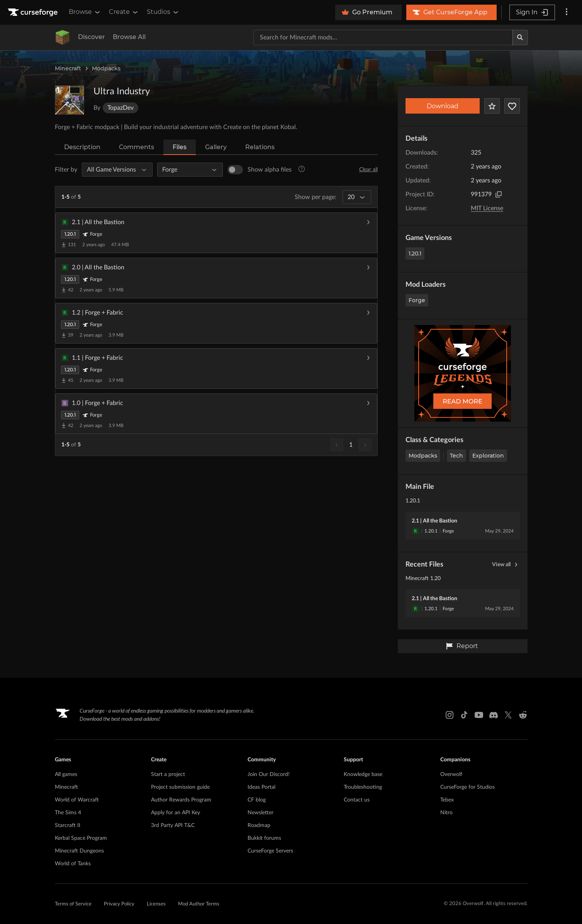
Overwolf (451, 774)
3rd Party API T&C (173, 825)
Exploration (488, 455)
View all (506, 564)
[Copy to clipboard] (498, 194)
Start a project (168, 774)
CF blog (257, 800)
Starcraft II (67, 825)
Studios (163, 12)
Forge (417, 300)
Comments (136, 147)
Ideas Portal (261, 787)
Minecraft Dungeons (79, 851)
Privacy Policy (119, 904)
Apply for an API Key (175, 812)
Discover (91, 37)
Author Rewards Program (181, 800)
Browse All (129, 37)
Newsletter (260, 812)
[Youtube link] (479, 715)
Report (462, 646)
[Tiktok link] (464, 715)
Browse (85, 12)
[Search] (520, 37)
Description (82, 147)
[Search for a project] (383, 37)
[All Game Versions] (114, 169)
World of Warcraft (77, 800)
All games (66, 774)
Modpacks (106, 68)
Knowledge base (363, 774)
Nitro (446, 812)
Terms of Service (73, 904)
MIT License (487, 208)
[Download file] (368, 233)
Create (124, 12)
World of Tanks (73, 863)
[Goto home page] (33, 12)
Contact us (357, 800)
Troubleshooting (363, 787)
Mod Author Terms (198, 904)
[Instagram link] (449, 715)
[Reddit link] (523, 715)
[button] (216, 233)
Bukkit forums (264, 838)
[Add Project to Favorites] (492, 106)
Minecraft (68, 68)
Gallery (216, 147)
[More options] (566, 12)
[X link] (508, 715)
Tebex (447, 800)
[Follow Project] (512, 106)
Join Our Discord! (269, 774)
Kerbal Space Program (81, 838)
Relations (260, 147)
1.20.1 (415, 253)
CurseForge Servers (270, 851)
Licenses (156, 904)
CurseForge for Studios (467, 787)
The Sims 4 (68, 812)
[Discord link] (493, 715)
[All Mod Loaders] (186, 169)
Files (180, 147)
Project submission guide (180, 787)
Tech (456, 455)
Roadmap (259, 825)
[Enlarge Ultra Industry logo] (69, 100)
